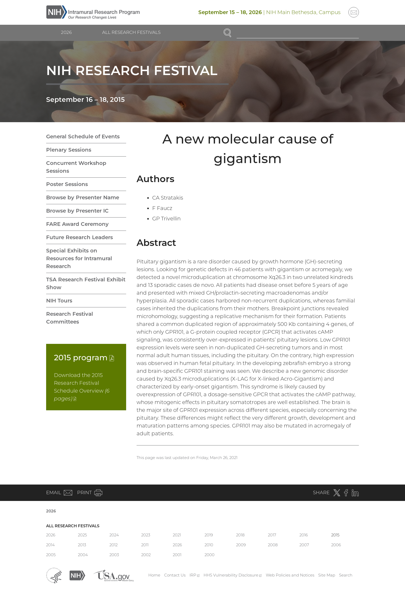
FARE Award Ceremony (77, 224)
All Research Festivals (131, 32)
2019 (209, 534)
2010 (209, 544)
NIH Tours (59, 300)
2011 (145, 544)
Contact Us (175, 575)
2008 (273, 544)
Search (345, 575)
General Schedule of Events (83, 136)
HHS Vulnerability (233, 575)
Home (154, 575)
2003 (114, 554)
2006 (336, 544)
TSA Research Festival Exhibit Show (85, 283)
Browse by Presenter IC (77, 211)
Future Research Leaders (79, 237)
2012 (113, 544)
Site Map (326, 575)
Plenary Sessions (68, 150)
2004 (83, 554)
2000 (209, 554)
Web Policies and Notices (290, 575)
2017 (272, 534)
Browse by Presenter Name (82, 197)
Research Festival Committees (69, 318)
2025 (82, 534)
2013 (82, 544)
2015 (84, 357)
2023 (145, 534)
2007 (304, 544)
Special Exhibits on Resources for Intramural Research (79, 258)
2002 (146, 554)
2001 (177, 554)
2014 (50, 544)
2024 (114, 534)
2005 (51, 554)
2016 (303, 534)
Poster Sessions (67, 184)
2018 (240, 534)
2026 (66, 32)
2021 (177, 534)
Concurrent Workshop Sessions (76, 167)
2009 (241, 544)
